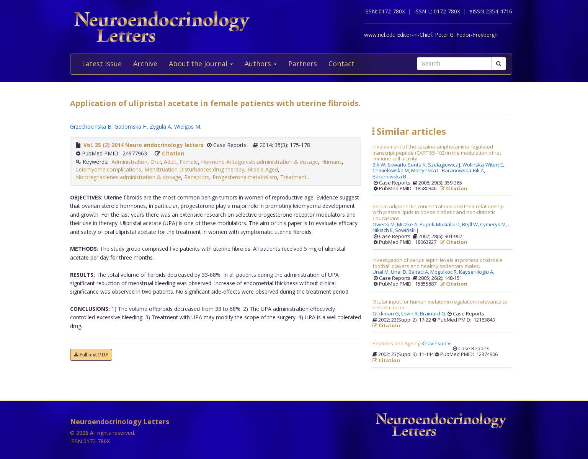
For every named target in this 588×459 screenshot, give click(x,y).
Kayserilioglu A (476, 272)
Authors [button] (261, 63)
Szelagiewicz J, (445, 165)
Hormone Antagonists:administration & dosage (259, 161)
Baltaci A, (419, 272)
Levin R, (410, 314)
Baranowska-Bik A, (464, 171)
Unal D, (399, 272)
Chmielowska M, (391, 171)
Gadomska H (130, 126)
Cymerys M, (494, 225)
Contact (341, 63)
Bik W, (379, 165)
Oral (155, 161)
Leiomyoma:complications (108, 169)
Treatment (294, 177)
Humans (331, 161)
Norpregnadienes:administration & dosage (128, 177)
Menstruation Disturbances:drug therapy (194, 169)
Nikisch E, (383, 230)
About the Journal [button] (201, 63)
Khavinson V (436, 344)
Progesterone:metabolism (244, 177)
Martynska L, (426, 171)
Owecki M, (384, 225)
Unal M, (381, 272)
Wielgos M (187, 126)
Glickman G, (386, 314)
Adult (170, 161)
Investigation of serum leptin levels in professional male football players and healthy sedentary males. (437, 263)
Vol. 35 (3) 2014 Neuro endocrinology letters (143, 145)
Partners (302, 63)
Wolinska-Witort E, (483, 165)
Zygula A (160, 126)
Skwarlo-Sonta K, (407, 165)
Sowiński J (406, 230)
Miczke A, (408, 225)
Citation (173, 153)
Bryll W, (471, 225)
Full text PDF (91, 355)
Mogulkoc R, (444, 272)
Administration (129, 161)
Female (189, 161)
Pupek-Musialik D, (441, 225)
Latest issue (102, 63)
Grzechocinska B (90, 126)
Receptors (196, 177)
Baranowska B (389, 177)
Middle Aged (262, 169)
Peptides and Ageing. (396, 344)
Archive (145, 63)
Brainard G (432, 314)
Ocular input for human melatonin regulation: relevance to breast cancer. (439, 305)
